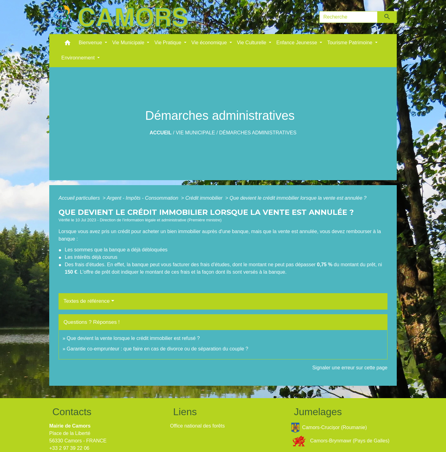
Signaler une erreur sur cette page (349, 367)
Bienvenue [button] (91, 42)
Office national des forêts (197, 425)
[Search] (348, 17)
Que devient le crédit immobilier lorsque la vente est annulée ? (298, 198)
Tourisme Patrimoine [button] (350, 42)
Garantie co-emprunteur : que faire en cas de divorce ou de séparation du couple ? (157, 348)
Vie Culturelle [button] (252, 42)
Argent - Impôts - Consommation (143, 198)
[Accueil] (120, 17)
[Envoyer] (387, 17)
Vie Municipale (195, 132)
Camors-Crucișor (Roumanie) (329, 427)
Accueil (161, 132)
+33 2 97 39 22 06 (69, 448)
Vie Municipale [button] (129, 42)
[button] (67, 44)
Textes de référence (86, 301)
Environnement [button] (78, 57)
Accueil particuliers (80, 198)
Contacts (71, 411)
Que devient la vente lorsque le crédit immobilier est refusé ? (133, 338)
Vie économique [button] (209, 42)
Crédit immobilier (204, 198)
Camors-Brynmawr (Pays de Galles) (340, 441)
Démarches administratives (258, 132)
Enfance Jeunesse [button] (297, 42)
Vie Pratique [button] (168, 42)
